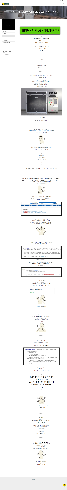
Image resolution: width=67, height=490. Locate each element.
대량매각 (47, 4)
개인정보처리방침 (27, 482)
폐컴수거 (41, 4)
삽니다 (26, 4)
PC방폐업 (36, 4)
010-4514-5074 (32, 484)
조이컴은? (52, 4)
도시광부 (17, 4)
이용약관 (32, 482)
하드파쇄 (31, 4)
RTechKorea (59, 4)
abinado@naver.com (8, 59)
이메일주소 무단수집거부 (38, 482)
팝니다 (22, 4)
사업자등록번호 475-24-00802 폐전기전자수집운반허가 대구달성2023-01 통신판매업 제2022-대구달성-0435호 (33, 485)
